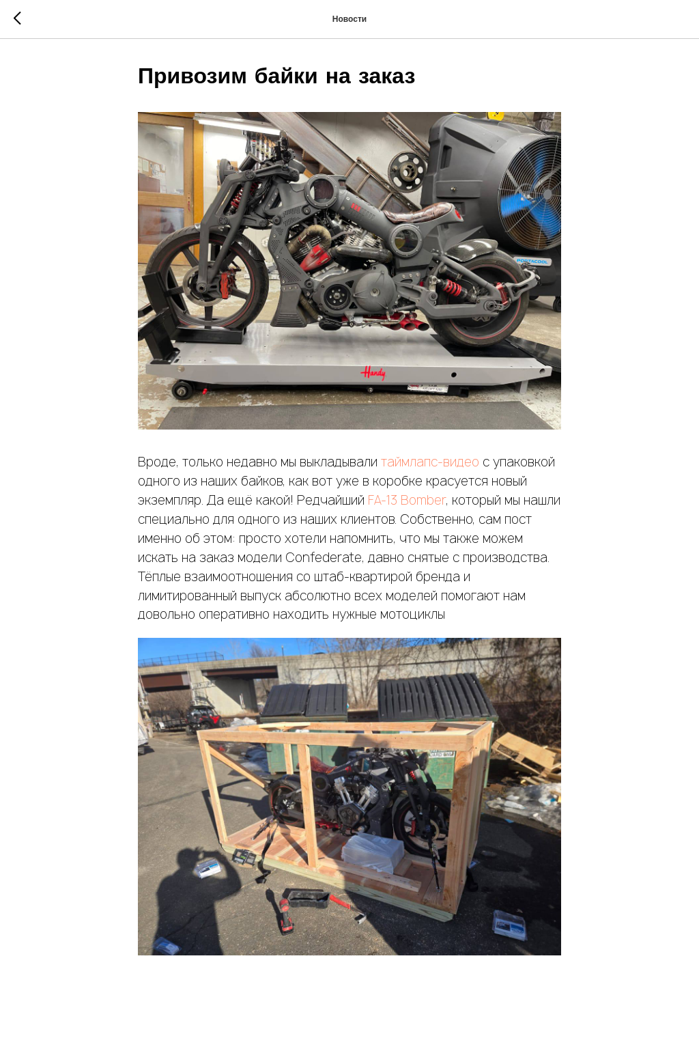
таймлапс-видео (430, 462)
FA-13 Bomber (407, 500)
